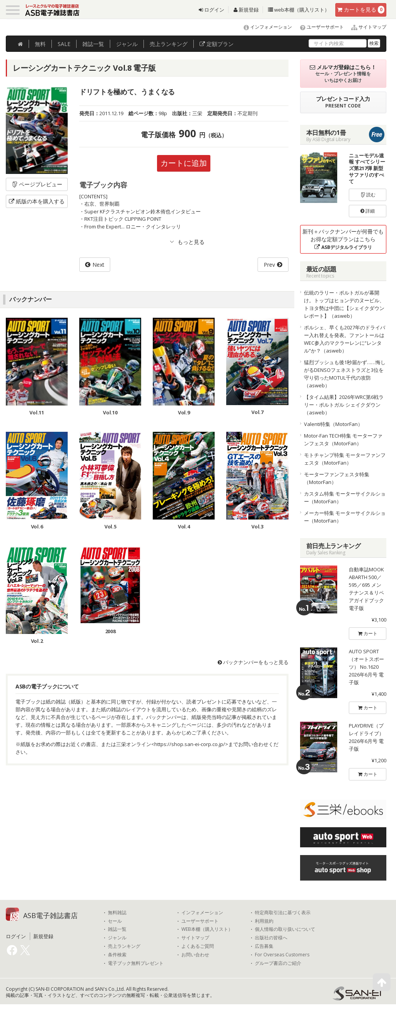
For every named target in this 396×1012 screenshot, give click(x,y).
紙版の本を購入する (37, 201)
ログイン (211, 9)
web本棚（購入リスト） (298, 9)
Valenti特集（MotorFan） (333, 424)
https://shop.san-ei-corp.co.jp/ (189, 744)
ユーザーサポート (318, 27)
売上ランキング (124, 946)
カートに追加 (183, 163)
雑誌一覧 (117, 929)
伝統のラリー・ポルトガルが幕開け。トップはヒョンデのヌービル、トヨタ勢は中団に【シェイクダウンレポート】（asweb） (344, 304)
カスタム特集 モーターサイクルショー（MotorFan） (345, 497)
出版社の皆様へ (271, 938)
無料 (40, 44)
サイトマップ (365, 27)
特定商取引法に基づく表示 (283, 913)
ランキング (169, 44)
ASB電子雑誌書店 (50, 915)
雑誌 (93, 44)
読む (368, 194)
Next (98, 264)
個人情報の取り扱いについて (285, 929)
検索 (374, 43)
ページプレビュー (37, 184)
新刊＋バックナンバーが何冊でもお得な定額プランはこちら (343, 239)
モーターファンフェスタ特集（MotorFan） (336, 478)
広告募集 (264, 946)
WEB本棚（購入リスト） (207, 929)
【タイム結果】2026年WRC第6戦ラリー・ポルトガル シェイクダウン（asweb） (344, 405)
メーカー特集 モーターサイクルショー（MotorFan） (345, 516)
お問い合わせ (195, 955)
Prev (269, 264)
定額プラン (217, 44)
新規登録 (246, 9)
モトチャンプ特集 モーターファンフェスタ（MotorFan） (345, 458)
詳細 (367, 211)
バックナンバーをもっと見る (253, 662)
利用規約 (264, 921)
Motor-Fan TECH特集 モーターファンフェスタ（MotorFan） (343, 439)
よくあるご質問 (197, 946)
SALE (64, 44)
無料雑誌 (117, 913)
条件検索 (117, 955)
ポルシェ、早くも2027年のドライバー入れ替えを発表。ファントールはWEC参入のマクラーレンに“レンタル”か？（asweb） (344, 339)
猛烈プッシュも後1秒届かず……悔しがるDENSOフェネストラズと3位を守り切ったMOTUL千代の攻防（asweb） (345, 374)
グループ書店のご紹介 (278, 963)
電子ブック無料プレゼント (136, 963)
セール (115, 921)
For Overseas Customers (282, 955)
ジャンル (127, 44)
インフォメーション (264, 27)
